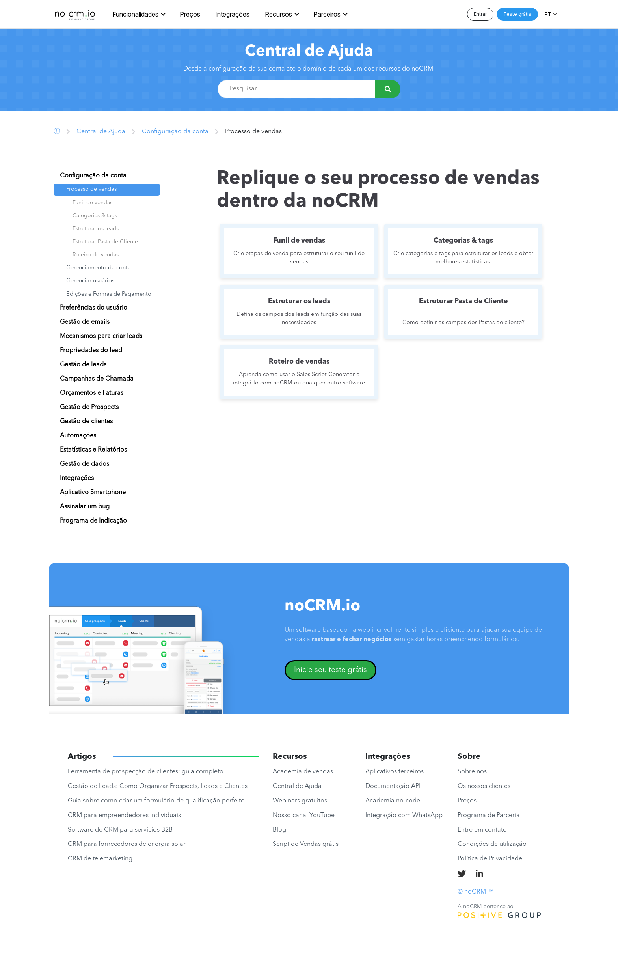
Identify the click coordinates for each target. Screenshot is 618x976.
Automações (78, 436)
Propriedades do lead (91, 350)
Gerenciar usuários (90, 281)
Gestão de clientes (86, 421)
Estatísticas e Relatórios (93, 450)
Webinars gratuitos (300, 801)
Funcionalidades (135, 14)
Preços (190, 14)
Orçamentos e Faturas (91, 393)
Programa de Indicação (93, 521)
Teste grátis (517, 14)
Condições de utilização (492, 844)
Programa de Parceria (489, 815)
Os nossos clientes (484, 786)
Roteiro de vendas (96, 255)
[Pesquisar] (387, 89)
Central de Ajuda (309, 52)
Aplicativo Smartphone (93, 492)
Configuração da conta (175, 132)
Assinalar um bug (85, 507)
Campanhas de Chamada (97, 379)
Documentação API (393, 786)
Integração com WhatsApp (404, 815)
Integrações (232, 14)
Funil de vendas (92, 202)
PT (548, 14)
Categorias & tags (95, 215)
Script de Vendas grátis (306, 844)
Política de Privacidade (490, 859)
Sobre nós (472, 772)
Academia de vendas (303, 772)
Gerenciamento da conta (98, 268)
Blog (279, 830)
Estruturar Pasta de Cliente (105, 241)
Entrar (480, 14)
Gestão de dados (84, 464)
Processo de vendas (91, 189)
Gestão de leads (83, 365)
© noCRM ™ (476, 892)
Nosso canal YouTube (304, 815)
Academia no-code (392, 801)
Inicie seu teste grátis (330, 670)
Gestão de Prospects (89, 407)
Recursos (278, 14)
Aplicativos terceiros (394, 772)
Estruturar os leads (96, 228)
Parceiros (327, 14)
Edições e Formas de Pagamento (108, 294)
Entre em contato (482, 830)
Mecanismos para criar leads (101, 336)
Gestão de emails (85, 322)
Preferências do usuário (93, 308)
